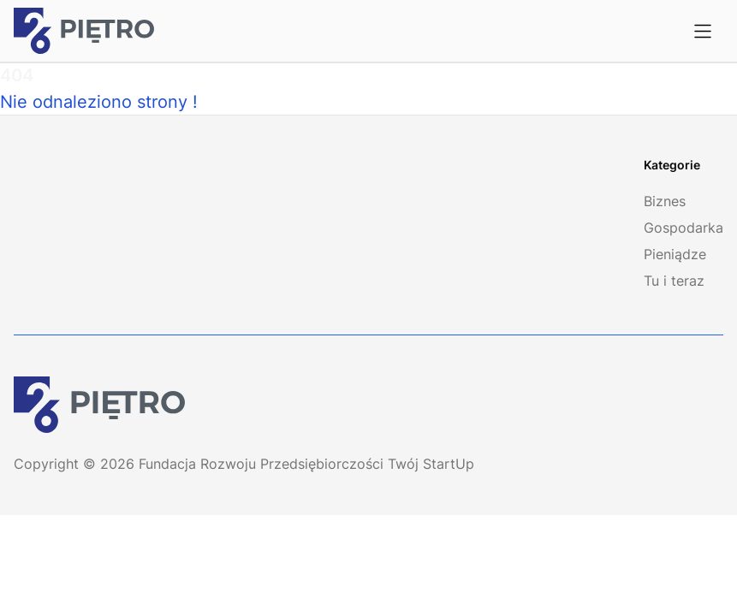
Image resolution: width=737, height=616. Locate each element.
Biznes (665, 201)
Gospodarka (683, 227)
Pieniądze (675, 254)
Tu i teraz (674, 280)
